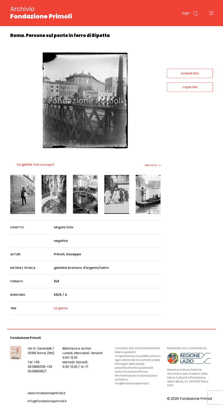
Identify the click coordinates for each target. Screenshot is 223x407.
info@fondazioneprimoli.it (47, 401)
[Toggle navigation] (211, 13)
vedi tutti (152, 165)
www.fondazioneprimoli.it (47, 393)
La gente (24, 164)
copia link (190, 87)
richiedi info (190, 73)
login (186, 13)
